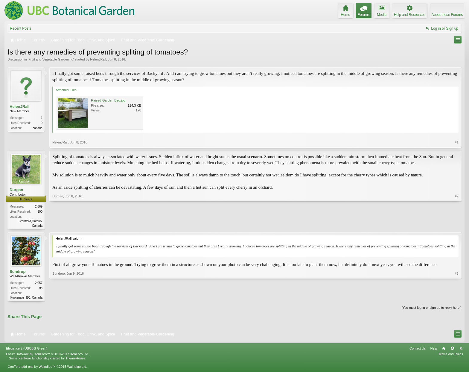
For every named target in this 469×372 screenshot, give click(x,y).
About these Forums (447, 15)
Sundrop (17, 272)
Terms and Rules (450, 355)
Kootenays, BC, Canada (26, 298)
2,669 (38, 206)
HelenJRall (98, 59)
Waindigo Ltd (76, 368)
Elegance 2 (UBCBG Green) (26, 349)
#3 (457, 297)
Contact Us (417, 349)
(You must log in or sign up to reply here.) (431, 309)
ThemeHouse (75, 359)
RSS (461, 349)
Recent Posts (20, 28)
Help (433, 349)
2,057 (38, 283)
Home (443, 349)
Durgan (16, 189)
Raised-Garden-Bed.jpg (108, 100)
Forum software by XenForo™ (47, 355)
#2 (457, 225)
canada (37, 128)
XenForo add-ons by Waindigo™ (31, 368)
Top (452, 349)
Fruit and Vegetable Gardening (50, 59)
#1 (457, 142)
